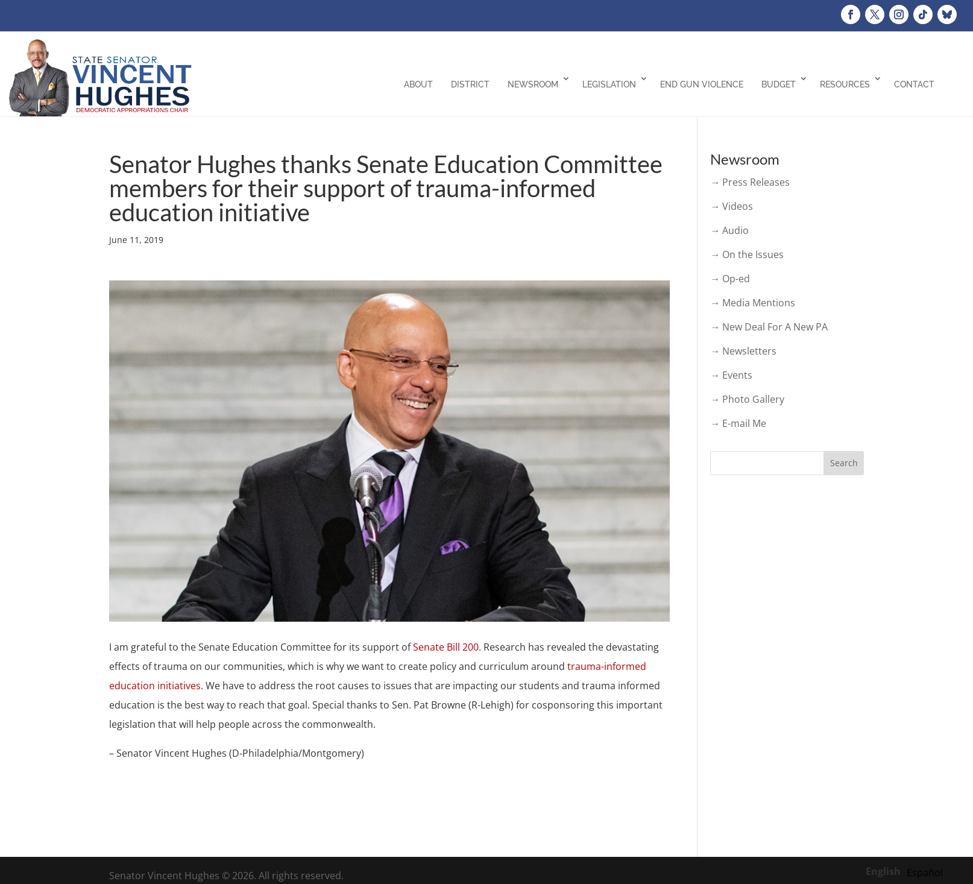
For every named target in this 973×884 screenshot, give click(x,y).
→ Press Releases (750, 182)
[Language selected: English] (907, 870)
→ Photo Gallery (747, 399)
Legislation (609, 84)
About (418, 84)
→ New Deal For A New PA (769, 326)
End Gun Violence (701, 84)
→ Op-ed (730, 278)
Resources (845, 84)
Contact (914, 84)
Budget (778, 84)
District (470, 84)
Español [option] (925, 872)
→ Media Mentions (752, 302)
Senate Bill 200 (446, 647)
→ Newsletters (743, 351)
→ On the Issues (747, 254)
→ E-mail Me (738, 423)
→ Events (731, 375)
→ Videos (731, 206)
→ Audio (729, 230)
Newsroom (533, 84)
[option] (925, 872)
